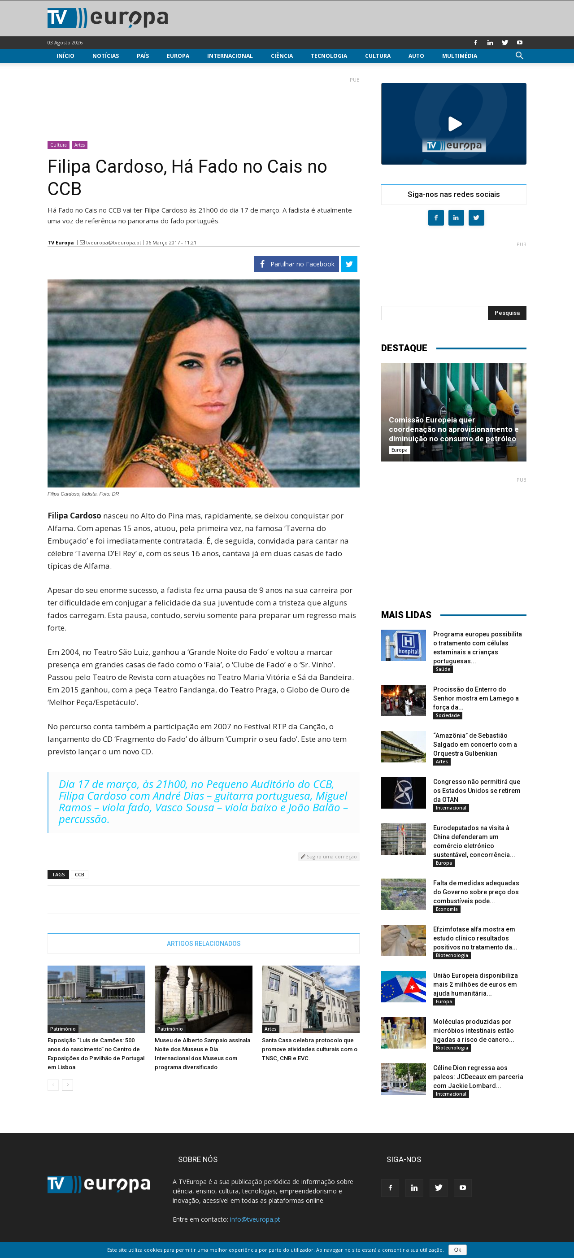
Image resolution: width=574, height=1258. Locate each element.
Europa (178, 56)
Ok (457, 1250)
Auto (416, 56)
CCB (79, 874)
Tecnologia (329, 56)
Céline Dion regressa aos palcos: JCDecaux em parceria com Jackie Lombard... (478, 1076)
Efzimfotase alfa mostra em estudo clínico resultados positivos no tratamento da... (475, 938)
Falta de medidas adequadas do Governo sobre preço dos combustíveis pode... (476, 892)
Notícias (105, 56)
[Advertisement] (204, 105)
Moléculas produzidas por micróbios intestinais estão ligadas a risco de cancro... (473, 1030)
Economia (447, 909)
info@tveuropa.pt (255, 1219)
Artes (79, 145)
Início (65, 56)
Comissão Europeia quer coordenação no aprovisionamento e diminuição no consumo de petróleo (454, 429)
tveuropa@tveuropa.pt (113, 242)
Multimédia (459, 56)
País (143, 56)
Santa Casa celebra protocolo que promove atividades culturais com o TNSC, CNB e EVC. (309, 1049)
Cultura (378, 56)
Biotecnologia (452, 955)
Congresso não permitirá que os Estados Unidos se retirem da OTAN (477, 790)
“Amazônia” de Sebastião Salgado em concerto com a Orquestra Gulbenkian (475, 744)
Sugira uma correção (329, 856)
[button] (519, 56)
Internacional (230, 56)
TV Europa (61, 242)
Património (63, 1029)
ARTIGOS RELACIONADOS (204, 943)
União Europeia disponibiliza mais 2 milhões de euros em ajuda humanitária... (475, 984)
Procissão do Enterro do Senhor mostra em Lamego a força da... (476, 698)
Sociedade (448, 715)
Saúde (443, 669)
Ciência (282, 56)
